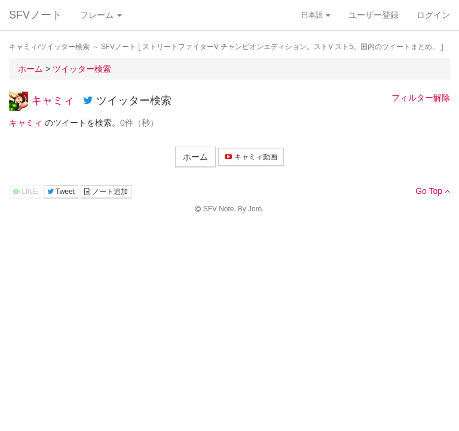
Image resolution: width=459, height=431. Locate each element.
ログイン (433, 15)
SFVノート (35, 15)
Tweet (61, 191)
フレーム (101, 15)
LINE (25, 191)
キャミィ (52, 101)
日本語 (316, 15)
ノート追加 (106, 191)
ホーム (195, 157)
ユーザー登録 (373, 15)
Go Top (432, 191)
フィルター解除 (420, 97)
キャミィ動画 (251, 157)
